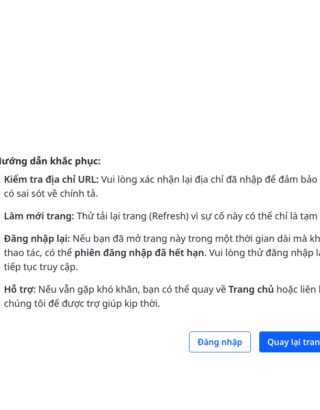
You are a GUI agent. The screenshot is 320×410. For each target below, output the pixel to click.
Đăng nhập (219, 342)
